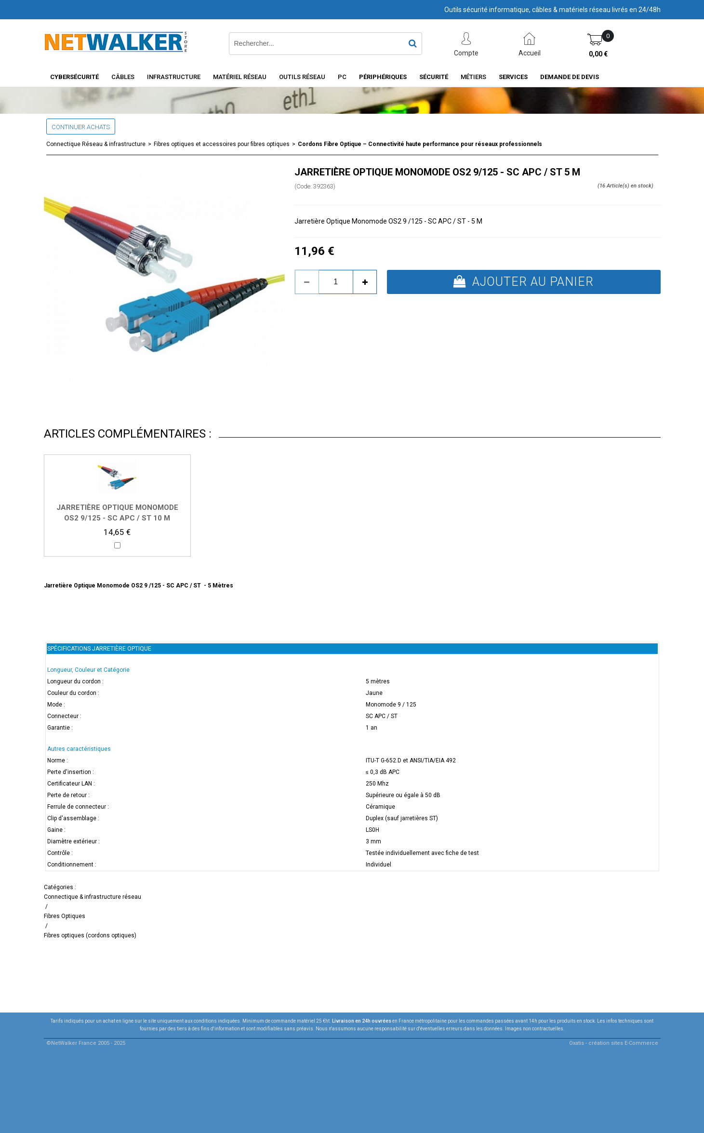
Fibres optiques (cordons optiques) (90, 935)
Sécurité (433, 76)
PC (342, 76)
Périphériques (383, 76)
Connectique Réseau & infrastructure (96, 144)
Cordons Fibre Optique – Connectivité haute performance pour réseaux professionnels (420, 144)
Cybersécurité (74, 76)
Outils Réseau (302, 76)
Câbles (122, 76)
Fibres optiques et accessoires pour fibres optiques (222, 144)
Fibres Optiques (64, 916)
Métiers (473, 76)
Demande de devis (569, 76)
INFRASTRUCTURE (173, 76)
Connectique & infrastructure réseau (92, 896)
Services (513, 76)
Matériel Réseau (239, 76)
